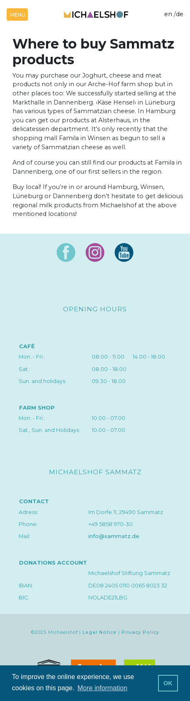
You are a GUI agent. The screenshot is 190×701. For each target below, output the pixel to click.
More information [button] (102, 687)
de (179, 14)
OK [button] (168, 683)
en (168, 14)
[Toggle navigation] (17, 14)
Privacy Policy (140, 632)
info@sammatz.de (113, 536)
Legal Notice (100, 632)
